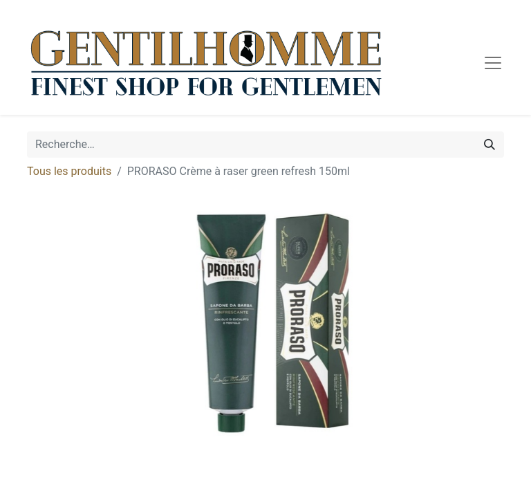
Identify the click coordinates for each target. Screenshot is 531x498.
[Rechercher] (489, 144)
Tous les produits (69, 171)
